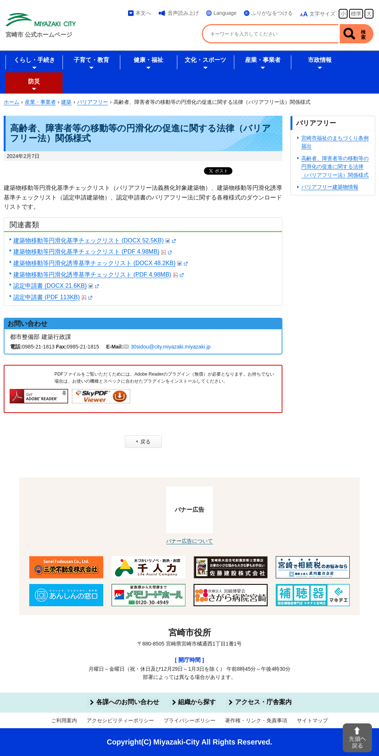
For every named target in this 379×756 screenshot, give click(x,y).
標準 (356, 14)
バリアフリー (92, 102)
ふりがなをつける (272, 13)
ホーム (11, 102)
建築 (66, 102)
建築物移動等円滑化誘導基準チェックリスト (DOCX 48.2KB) (94, 263)
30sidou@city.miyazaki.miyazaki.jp (171, 347)
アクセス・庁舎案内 (262, 702)
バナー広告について (189, 541)
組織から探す (197, 702)
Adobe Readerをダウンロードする (39, 396)
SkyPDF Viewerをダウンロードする (101, 396)
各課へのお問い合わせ (128, 702)
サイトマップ (312, 720)
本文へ (143, 13)
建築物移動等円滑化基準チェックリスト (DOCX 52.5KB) (88, 240)
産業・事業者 (40, 102)
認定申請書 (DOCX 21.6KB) (50, 286)
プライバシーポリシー (189, 720)
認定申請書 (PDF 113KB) (46, 297)
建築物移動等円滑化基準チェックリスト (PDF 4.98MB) (86, 251)
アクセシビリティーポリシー (120, 720)
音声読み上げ (183, 13)
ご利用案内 (64, 720)
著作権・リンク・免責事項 (256, 720)
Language (225, 13)
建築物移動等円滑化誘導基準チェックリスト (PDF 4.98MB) (92, 274)
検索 (363, 34)
